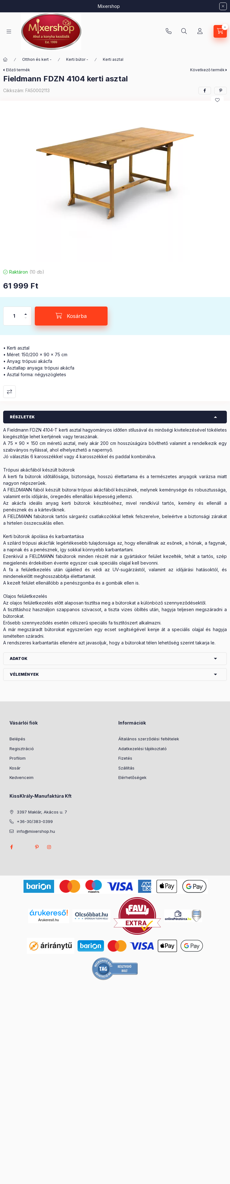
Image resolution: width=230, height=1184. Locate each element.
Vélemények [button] (24, 674)
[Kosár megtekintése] (220, 31)
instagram (49, 847)
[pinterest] (220, 90)
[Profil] (200, 31)
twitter (24, 847)
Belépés (17, 738)
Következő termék (207, 69)
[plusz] (25, 311)
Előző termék (18, 69)
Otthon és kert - (37, 59)
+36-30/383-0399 (169, 31)
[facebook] (204, 90)
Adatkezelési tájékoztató (142, 748)
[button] (115, 183)
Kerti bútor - (77, 59)
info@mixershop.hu (36, 831)
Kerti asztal (113, 59)
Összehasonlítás (9, 391)
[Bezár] (223, 6)
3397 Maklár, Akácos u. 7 (42, 811)
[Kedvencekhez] (217, 100)
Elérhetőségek (132, 777)
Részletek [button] (22, 417)
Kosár (15, 767)
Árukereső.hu (48, 920)
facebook (11, 847)
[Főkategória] (5, 59)
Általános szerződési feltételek (148, 738)
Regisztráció (21, 748)
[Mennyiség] (14, 316)
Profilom (17, 758)
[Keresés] (184, 31)
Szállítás (126, 767)
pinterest (36, 847)
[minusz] (25, 320)
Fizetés (125, 758)
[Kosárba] (71, 316)
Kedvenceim (21, 777)
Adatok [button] (19, 658)
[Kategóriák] (9, 31)
